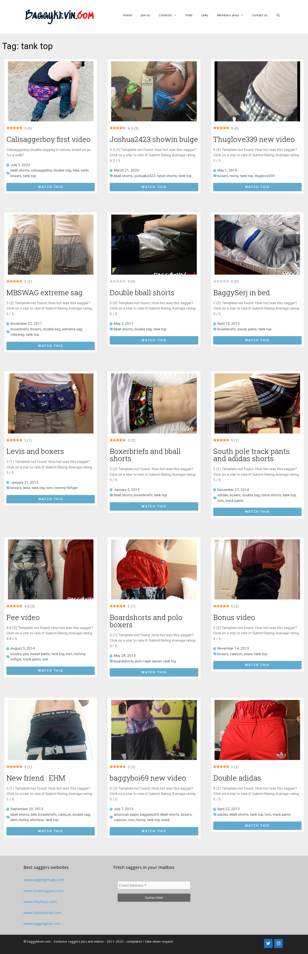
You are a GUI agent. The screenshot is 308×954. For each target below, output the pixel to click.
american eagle (126, 814)
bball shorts (19, 170)
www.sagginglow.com (42, 923)
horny (234, 176)
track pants (234, 500)
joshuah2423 (144, 176)
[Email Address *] (154, 885)
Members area (232, 15)
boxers (222, 176)
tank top (29, 176)
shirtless (37, 820)
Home (127, 15)
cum (131, 820)
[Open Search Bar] (278, 15)
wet (45, 659)
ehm (14, 820)
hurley (23, 820)
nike (76, 170)
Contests (170, 15)
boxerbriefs (19, 329)
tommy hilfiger (66, 488)
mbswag (17, 334)
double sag (62, 170)
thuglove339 (265, 176)
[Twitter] (268, 943)
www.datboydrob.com (42, 912)
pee (26, 654)
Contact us (260, 15)
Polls (188, 15)
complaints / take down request (149, 941)
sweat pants (247, 329)
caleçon (236, 654)
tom (49, 488)
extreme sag (72, 329)
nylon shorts (167, 176)
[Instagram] (278, 943)
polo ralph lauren (148, 661)
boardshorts (124, 661)
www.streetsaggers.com (44, 890)
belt (34, 814)
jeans (248, 654)
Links (204, 15)
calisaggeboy (41, 170)
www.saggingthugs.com (44, 879)
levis (26, 488)
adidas (222, 495)
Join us (145, 15)
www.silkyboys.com (40, 901)
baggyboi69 (149, 814)
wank (165, 820)
